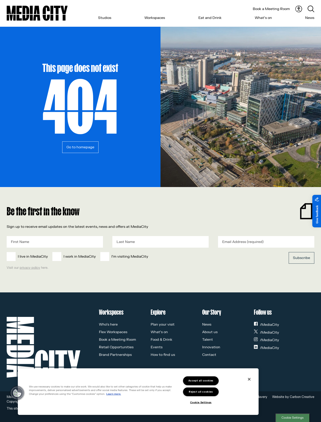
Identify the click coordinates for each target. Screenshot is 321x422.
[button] (17, 393)
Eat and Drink (210, 18)
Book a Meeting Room (271, 9)
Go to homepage (80, 147)
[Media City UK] (37, 13)
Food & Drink (161, 339)
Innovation (211, 347)
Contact (209, 355)
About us (210, 332)
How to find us (163, 355)
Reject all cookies (201, 391)
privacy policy (30, 268)
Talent (207, 339)
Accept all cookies (200, 380)
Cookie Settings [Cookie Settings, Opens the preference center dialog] (201, 402)
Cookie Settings (293, 418)
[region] (138, 391)
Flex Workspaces (113, 332)
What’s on (263, 18)
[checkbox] (129, 256)
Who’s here (108, 324)
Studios (104, 18)
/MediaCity (266, 324)
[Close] (249, 379)
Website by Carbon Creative (293, 397)
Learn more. (113, 394)
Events (157, 347)
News (309, 18)
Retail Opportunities (116, 347)
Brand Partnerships (115, 355)
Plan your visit (163, 324)
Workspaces (154, 18)
